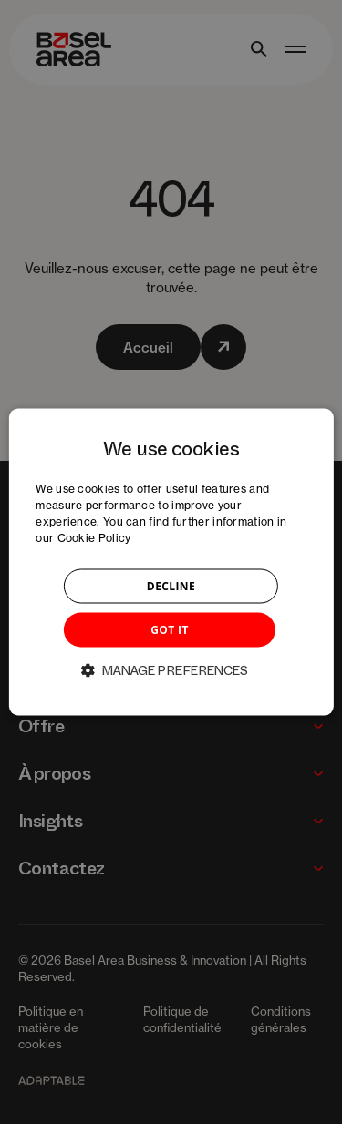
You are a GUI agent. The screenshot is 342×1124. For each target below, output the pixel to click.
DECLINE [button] (171, 585)
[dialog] (170, 562)
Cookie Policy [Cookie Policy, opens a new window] (94, 537)
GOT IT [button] (169, 629)
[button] (171, 669)
